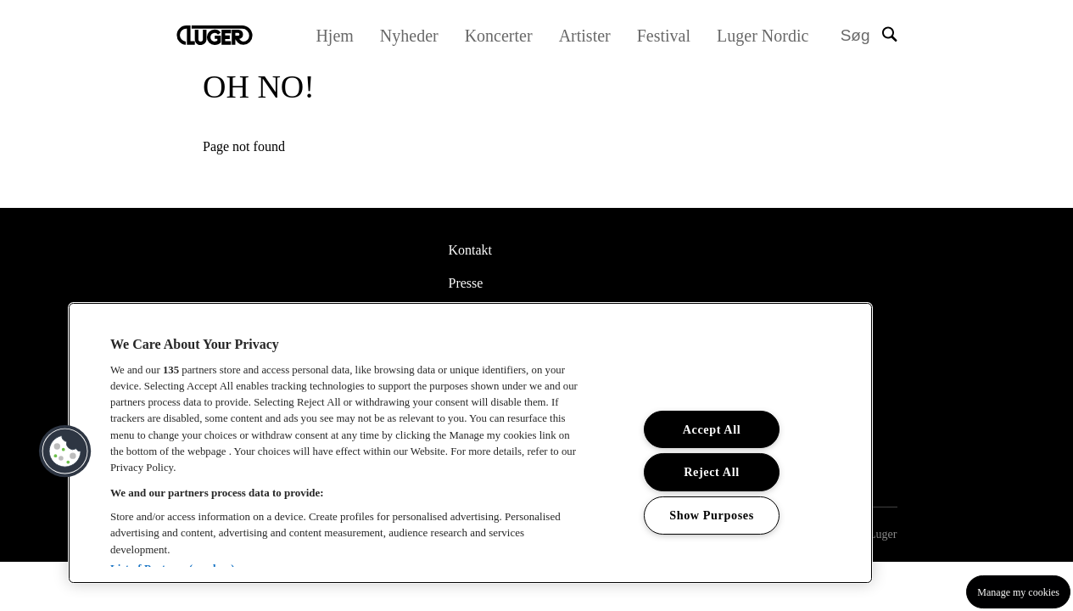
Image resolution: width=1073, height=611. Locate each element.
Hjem (340, 35)
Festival (669, 35)
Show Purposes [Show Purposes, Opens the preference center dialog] (712, 515)
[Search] (869, 36)
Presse (466, 283)
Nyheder (414, 35)
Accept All (712, 428)
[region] (470, 443)
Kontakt (471, 250)
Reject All (711, 472)
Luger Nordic (767, 35)
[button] (65, 451)
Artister (590, 35)
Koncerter (504, 35)
